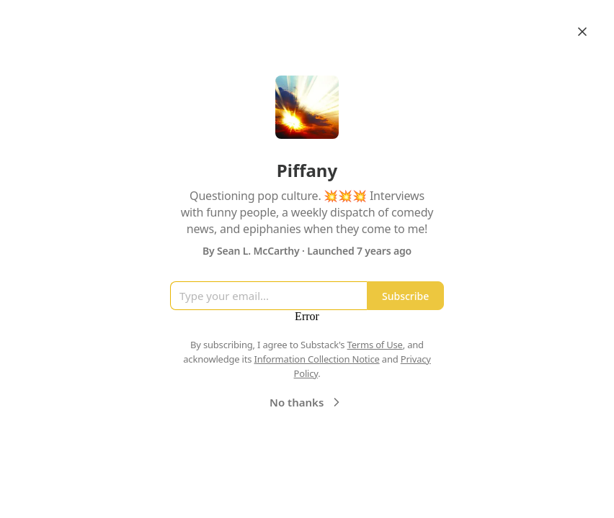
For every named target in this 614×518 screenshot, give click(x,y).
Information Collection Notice (316, 359)
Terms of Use (375, 344)
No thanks (307, 402)
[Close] (582, 31)
